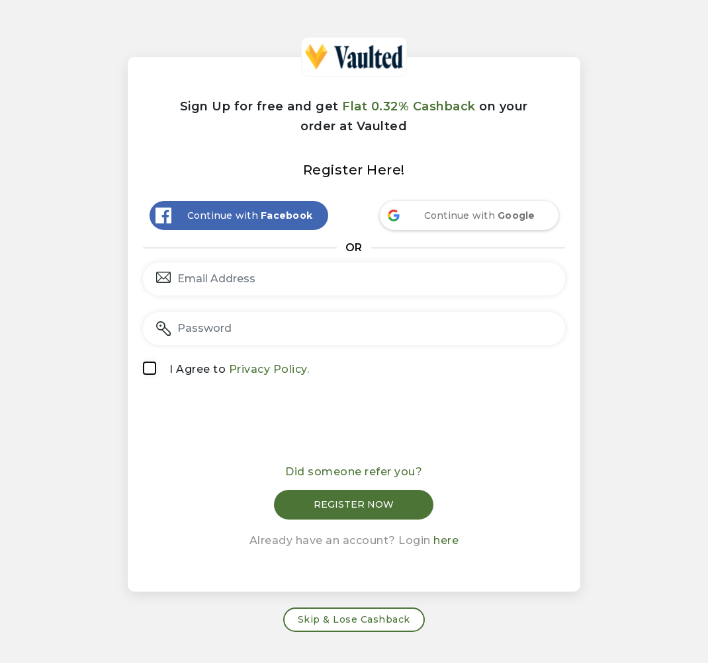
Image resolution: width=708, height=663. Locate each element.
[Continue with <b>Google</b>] (469, 215)
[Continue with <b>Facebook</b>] (239, 215)
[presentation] (354, 425)
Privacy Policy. (269, 369)
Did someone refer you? (353, 471)
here (446, 540)
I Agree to (239, 369)
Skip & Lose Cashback (354, 619)
